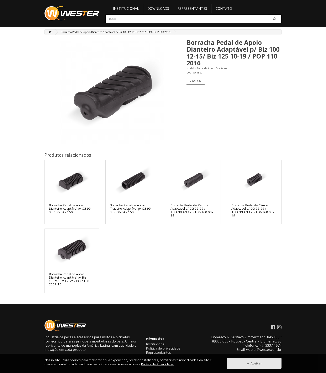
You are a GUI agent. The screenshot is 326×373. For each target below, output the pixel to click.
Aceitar (254, 363)
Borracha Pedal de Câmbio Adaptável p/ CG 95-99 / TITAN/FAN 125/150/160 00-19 (252, 210)
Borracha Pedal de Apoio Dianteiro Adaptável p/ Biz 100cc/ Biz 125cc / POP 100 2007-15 (69, 279)
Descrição (195, 80)
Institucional (126, 8)
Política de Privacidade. (157, 364)
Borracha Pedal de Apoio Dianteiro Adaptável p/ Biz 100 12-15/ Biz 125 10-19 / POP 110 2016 (115, 32)
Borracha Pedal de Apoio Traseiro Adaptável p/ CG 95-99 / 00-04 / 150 (131, 208)
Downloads (158, 8)
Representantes (192, 8)
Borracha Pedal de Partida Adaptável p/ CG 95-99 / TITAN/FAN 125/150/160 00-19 (191, 210)
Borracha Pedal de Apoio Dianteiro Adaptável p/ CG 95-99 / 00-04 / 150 (70, 208)
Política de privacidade (163, 348)
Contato (224, 8)
